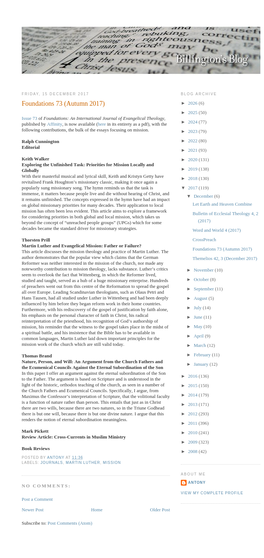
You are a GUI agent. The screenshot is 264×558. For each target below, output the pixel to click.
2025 (193, 112)
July (198, 307)
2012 (193, 413)
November (204, 270)
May (199, 326)
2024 (193, 122)
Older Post (160, 509)
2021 (193, 150)
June (199, 317)
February (203, 354)
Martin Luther (83, 463)
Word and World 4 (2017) (216, 230)
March (200, 345)
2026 (193, 103)
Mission (112, 463)
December (204, 196)
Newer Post (32, 509)
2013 (193, 404)
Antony (197, 482)
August (201, 298)
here (102, 124)
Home (97, 509)
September (204, 288)
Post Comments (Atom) (70, 523)
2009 (193, 442)
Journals (52, 463)
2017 (193, 187)
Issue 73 (29, 118)
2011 (193, 423)
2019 (193, 169)
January (202, 364)
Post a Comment (37, 499)
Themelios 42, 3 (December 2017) (224, 258)
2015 (193, 385)
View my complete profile (212, 493)
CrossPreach (204, 239)
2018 (193, 178)
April (199, 336)
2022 (193, 140)
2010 (193, 432)
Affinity (54, 124)
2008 (193, 451)
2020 (193, 159)
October (202, 279)
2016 (193, 376)
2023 (193, 131)
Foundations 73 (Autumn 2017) (222, 249)
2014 (193, 395)
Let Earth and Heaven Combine (222, 204)
